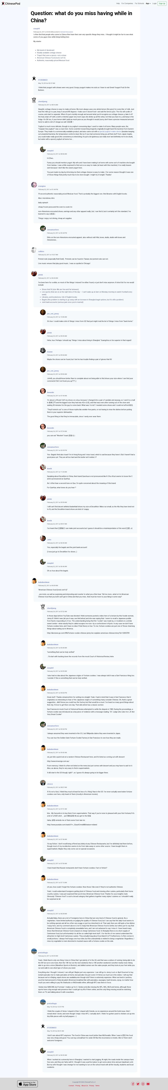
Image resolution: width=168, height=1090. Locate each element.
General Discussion (66, 32)
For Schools (139, 3)
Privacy (91, 1085)
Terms (97, 1085)
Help (118, 3)
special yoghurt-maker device (110, 132)
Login (154, 3)
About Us (84, 1085)
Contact (71, 1085)
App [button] (148, 3)
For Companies (127, 3)
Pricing (77, 1085)
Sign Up (162, 3)
